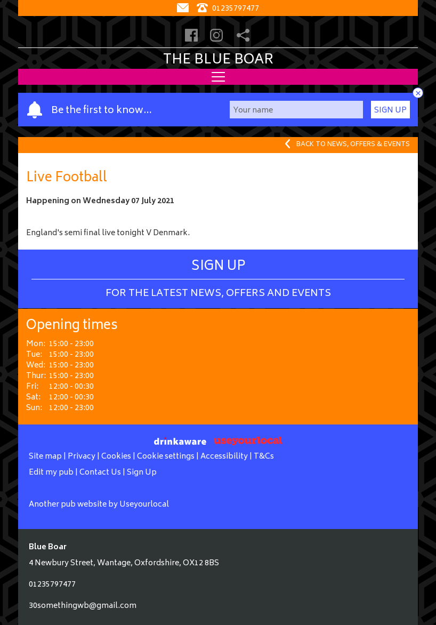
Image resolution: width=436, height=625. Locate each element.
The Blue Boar (218, 60)
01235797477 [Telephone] (228, 8)
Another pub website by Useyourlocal (99, 504)
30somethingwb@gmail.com (82, 606)
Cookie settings (166, 456)
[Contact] (184, 8)
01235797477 (52, 584)
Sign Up (390, 110)
